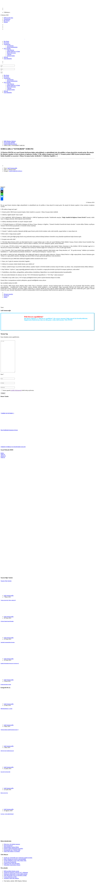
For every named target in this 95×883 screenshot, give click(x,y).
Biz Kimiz (6, 41)
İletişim (6, 22)
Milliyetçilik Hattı (8, 17)
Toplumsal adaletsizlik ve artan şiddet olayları (15, 874)
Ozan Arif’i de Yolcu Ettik (5, 771)
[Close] (2, 72)
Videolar (9, 54)
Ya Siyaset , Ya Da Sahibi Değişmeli (7, 813)
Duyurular (6, 42)
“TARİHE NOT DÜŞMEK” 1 (7, 413)
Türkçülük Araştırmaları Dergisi (12, 865)
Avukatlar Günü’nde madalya (11, 878)
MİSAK (6, 57)
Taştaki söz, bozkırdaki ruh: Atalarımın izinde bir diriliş (18, 857)
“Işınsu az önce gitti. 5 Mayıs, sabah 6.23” (8, 600)
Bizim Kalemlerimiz (12, 47)
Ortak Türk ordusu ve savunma (12, 851)
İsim (2, 374)
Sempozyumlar (11, 55)
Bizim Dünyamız (11, 53)
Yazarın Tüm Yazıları (6, 581)
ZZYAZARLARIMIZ (9, 142)
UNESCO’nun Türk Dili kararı (12, 863)
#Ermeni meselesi (8, 294)
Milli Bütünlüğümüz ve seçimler (6, 708)
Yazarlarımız (7, 19)
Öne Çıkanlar (7, 48)
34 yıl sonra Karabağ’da (10, 862)
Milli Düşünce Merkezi (10, 141)
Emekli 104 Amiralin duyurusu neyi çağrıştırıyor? (10, 663)
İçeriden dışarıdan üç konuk (6, 684)
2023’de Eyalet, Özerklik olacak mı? (7, 750)
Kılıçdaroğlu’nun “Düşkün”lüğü (12, 850)
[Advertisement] (47, 106)
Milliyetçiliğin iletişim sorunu (11, 871)
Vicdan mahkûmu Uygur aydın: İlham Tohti (15, 860)
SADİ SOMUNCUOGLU (10, 144)
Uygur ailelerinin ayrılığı (10, 876)
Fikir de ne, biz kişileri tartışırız (12, 844)
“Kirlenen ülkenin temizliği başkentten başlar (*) (9, 729)
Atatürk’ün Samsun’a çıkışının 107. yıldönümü (16, 872)
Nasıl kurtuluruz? (8, 845)
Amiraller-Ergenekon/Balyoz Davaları (8, 642)
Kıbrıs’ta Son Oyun (4, 792)
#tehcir (5, 297)
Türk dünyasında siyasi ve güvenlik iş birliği (15, 875)
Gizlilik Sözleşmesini (16, 390)
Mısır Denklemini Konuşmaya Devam (9, 430)
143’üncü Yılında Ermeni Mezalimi (7, 621)
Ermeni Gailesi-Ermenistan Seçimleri (13, 848)
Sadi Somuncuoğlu (12, 168)
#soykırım (6, 295)
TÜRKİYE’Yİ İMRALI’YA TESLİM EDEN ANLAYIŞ (13, 446)
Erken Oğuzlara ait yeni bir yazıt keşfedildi (15, 859)
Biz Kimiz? (7, 20)
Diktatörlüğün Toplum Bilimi (11, 847)
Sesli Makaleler (8, 58)
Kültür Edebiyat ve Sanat (13, 51)
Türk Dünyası (10, 50)
